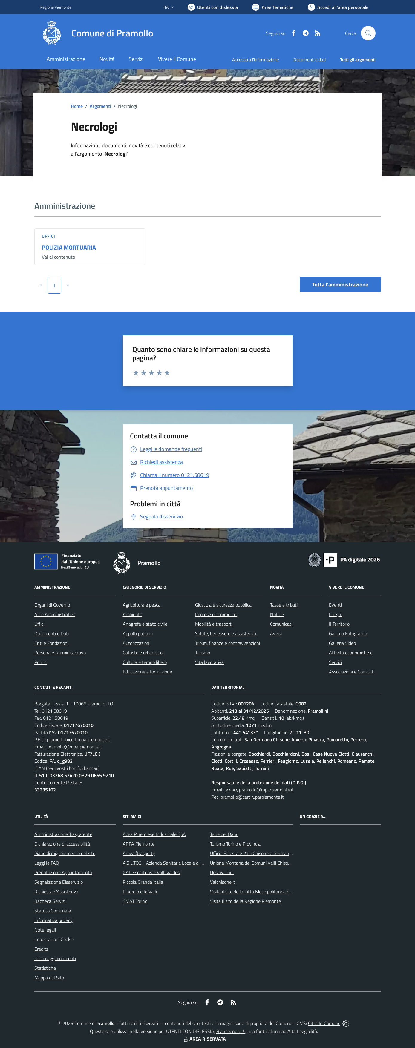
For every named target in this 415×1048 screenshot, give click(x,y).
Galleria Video (342, 643)
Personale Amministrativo (60, 652)
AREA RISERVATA (204, 1038)
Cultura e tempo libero (145, 662)
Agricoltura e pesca (141, 604)
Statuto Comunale (52, 910)
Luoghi (335, 614)
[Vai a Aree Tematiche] (273, 7)
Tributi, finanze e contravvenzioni (227, 643)
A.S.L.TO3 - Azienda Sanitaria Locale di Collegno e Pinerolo (181, 862)
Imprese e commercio (216, 614)
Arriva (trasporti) (139, 853)
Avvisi (276, 633)
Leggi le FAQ (46, 862)
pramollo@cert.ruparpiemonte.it (78, 739)
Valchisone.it (222, 882)
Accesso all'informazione (255, 59)
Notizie (277, 614)
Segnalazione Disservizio (58, 882)
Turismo (202, 652)
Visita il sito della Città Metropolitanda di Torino (256, 891)
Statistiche (45, 968)
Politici (40, 662)
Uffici (49, 236)
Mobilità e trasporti (213, 623)
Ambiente (132, 614)
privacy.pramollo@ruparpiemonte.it (259, 789)
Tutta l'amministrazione (340, 284)
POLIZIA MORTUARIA (69, 247)
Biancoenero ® (230, 1031)
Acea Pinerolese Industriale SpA (154, 834)
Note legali (45, 929)
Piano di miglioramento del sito (64, 853)
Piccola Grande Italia (143, 882)
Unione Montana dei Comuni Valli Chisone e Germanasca (266, 862)
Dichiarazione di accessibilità (62, 843)
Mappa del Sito (49, 977)
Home (77, 106)
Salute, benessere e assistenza (225, 633)
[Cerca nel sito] (368, 33)
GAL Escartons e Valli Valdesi (151, 872)
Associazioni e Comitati (351, 671)
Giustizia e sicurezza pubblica (223, 604)
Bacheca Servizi (49, 901)
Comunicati (281, 623)
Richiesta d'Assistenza (56, 891)
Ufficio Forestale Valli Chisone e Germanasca (254, 853)
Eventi (335, 604)
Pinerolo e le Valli (140, 891)
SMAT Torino (135, 901)
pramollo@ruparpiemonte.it (75, 746)
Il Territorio (339, 623)
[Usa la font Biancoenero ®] (212, 7)
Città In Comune (324, 1023)
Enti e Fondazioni (51, 643)
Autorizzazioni (136, 643)
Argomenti (100, 106)
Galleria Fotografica (348, 633)
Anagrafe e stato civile (145, 623)
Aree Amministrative (54, 614)
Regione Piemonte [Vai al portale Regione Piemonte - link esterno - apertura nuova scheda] (55, 7)
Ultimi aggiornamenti (55, 958)
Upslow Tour (222, 872)
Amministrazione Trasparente (63, 834)
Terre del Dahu (224, 834)
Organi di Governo (52, 604)
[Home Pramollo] (96, 33)
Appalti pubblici (138, 633)
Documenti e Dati (51, 633)
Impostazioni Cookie (54, 939)
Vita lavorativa (209, 662)
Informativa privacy (53, 920)
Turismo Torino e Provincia (235, 843)
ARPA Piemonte (138, 843)
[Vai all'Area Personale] (338, 7)
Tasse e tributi (284, 604)
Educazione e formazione (147, 671)
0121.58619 (54, 710)
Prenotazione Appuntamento (63, 872)
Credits (41, 948)
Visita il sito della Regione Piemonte (245, 901)
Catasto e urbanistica (144, 652)
